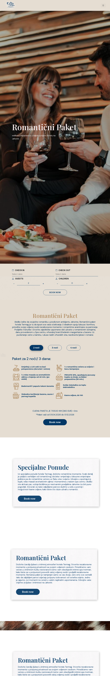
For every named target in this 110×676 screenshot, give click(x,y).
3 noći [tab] (55, 348)
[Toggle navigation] (103, 5)
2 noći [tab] (36, 348)
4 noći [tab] (73, 348)
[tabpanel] (55, 391)
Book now (55, 292)
